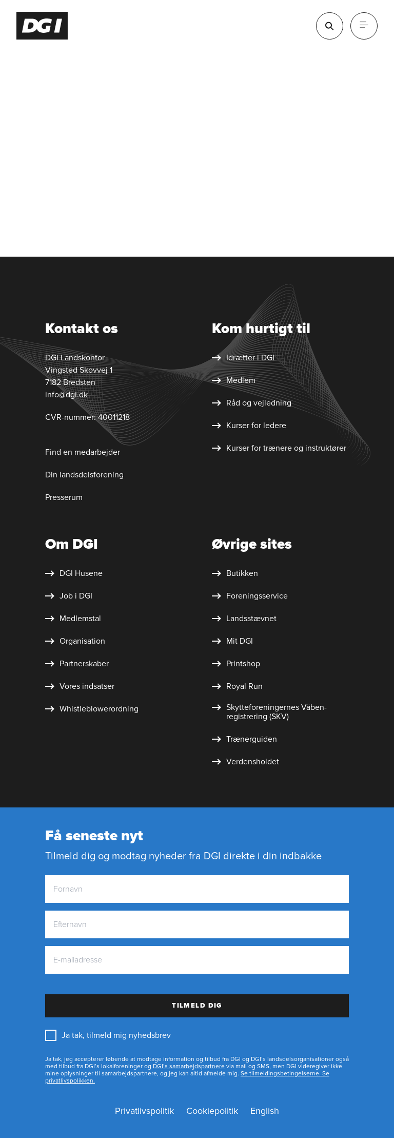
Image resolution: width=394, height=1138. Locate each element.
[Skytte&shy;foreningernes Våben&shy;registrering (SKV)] (287, 712)
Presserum (64, 497)
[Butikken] (235, 573)
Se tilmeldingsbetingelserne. (281, 1073)
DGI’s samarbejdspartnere (189, 1066)
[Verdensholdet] (245, 761)
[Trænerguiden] (244, 739)
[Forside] (42, 26)
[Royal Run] (237, 686)
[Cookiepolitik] (212, 1111)
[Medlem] (233, 380)
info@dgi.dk (66, 395)
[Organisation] (75, 641)
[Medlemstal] (73, 618)
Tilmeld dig (197, 1005)
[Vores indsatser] (79, 686)
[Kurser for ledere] (249, 425)
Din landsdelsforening (84, 475)
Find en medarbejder (82, 452)
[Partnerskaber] (77, 663)
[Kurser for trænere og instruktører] (279, 448)
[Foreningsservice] (250, 596)
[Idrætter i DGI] (243, 357)
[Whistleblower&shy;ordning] (92, 708)
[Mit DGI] (232, 641)
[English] (264, 1111)
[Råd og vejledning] (251, 403)
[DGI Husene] (74, 573)
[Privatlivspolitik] (144, 1111)
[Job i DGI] (68, 596)
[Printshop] (236, 663)
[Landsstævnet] (244, 618)
